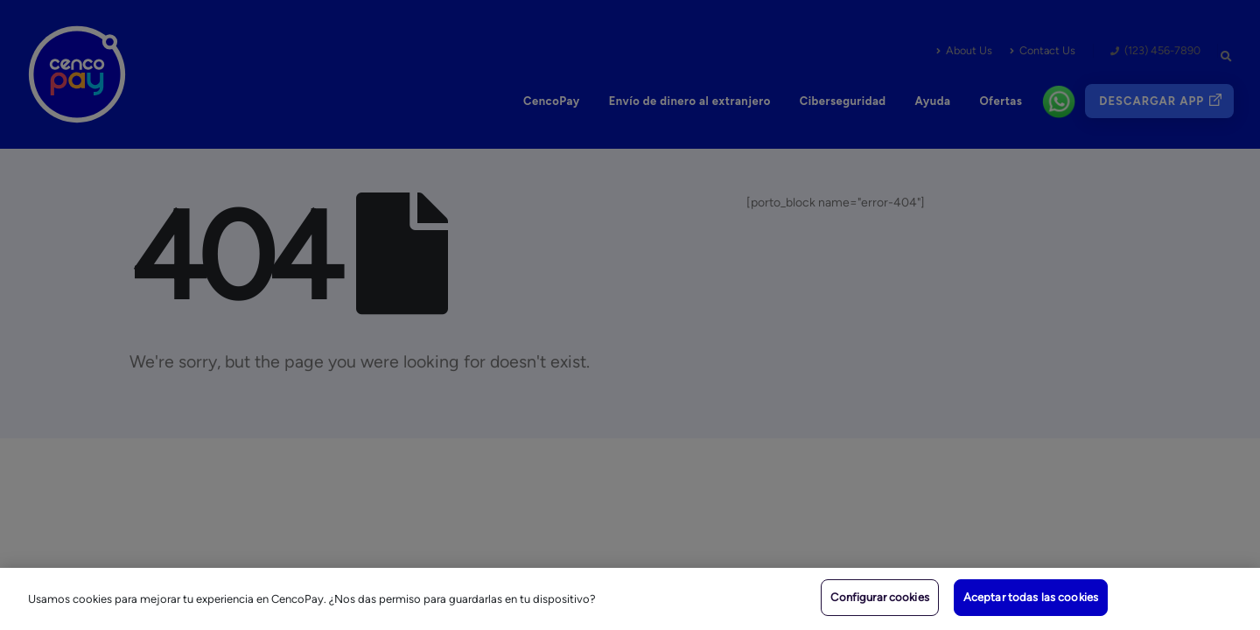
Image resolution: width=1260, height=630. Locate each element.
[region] (630, 599)
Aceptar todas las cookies (1030, 597)
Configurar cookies (879, 597)
